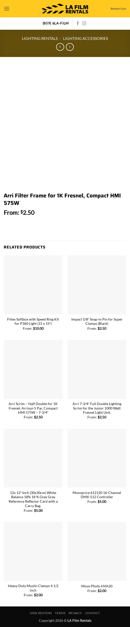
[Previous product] (70, 47)
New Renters (41, 613)
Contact (92, 613)
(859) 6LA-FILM (56, 23)
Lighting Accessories (85, 38)
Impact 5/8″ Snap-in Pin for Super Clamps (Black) (97, 321)
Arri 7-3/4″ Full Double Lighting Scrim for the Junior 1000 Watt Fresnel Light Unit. (97, 408)
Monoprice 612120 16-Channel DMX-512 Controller (97, 495)
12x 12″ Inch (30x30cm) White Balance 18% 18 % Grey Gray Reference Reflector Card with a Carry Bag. (33, 499)
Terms (60, 613)
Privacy (75, 613)
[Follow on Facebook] (78, 23)
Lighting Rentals (40, 38)
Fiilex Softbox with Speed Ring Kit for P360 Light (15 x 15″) (33, 321)
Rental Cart (118, 8)
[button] (7, 8)
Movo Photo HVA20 (96, 586)
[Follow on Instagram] (84, 23)
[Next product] (60, 47)
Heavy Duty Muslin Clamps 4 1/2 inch (33, 588)
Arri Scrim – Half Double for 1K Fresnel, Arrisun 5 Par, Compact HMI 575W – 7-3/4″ (33, 408)
